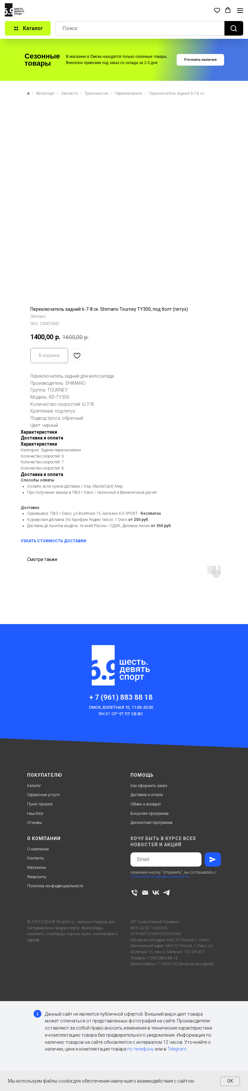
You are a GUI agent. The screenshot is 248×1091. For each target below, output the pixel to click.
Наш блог (35, 813)
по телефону (140, 1049)
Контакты (35, 858)
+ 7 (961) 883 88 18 (121, 697)
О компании (38, 849)
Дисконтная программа (151, 822)
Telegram (176, 1049)
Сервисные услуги (43, 795)
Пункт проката (40, 804)
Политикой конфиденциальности (159, 876)
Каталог (34, 785)
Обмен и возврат (145, 804)
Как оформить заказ (148, 785)
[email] (145, 893)
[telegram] (166, 893)
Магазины (36, 867)
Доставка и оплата (146, 795)
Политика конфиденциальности (55, 886)
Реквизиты (36, 877)
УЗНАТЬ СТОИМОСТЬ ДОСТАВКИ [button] (53, 541)
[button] (217, 10)
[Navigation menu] (240, 10)
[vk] (156, 893)
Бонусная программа (149, 813)
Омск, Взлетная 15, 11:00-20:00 (121, 707)
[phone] (134, 893)
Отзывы (34, 822)
